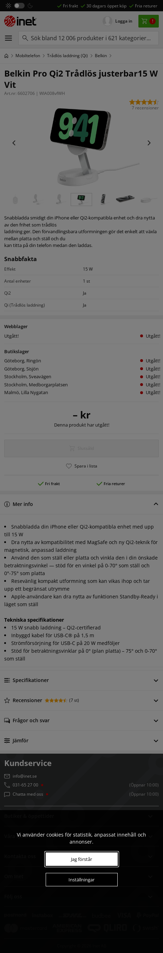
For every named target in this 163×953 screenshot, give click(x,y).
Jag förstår (81, 859)
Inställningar (81, 879)
